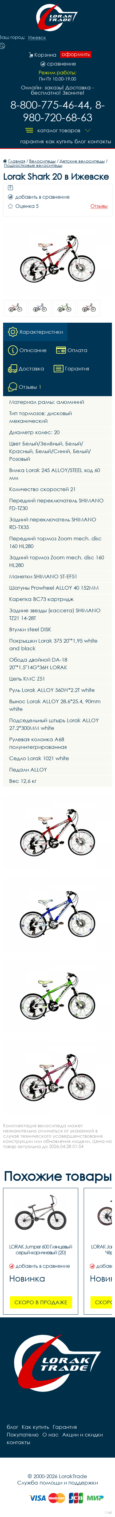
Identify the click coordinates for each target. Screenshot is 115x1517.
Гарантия (32, 141)
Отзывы (99, 206)
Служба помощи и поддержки (57, 1482)
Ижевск (37, 37)
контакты (99, 141)
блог (80, 141)
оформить (76, 54)
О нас (50, 1434)
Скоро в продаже (40, 1302)
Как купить (59, 141)
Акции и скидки (82, 1434)
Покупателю (23, 1434)
